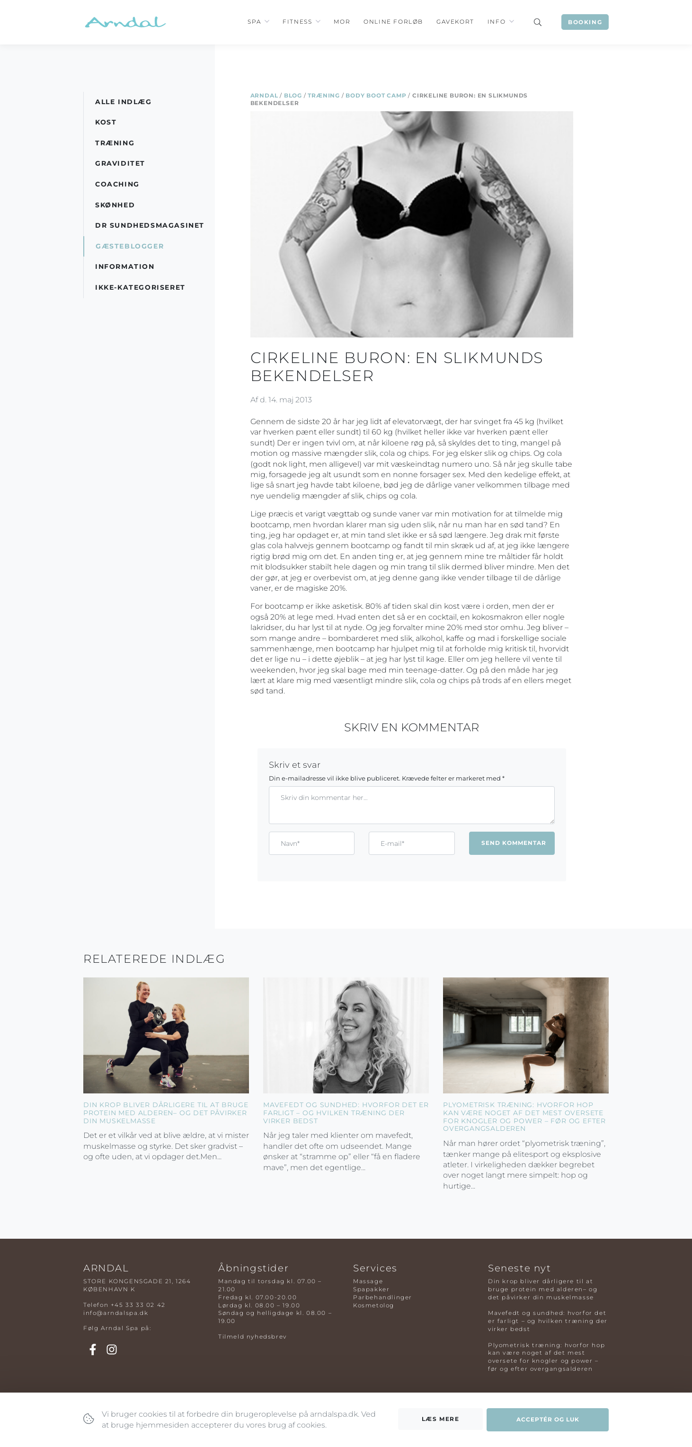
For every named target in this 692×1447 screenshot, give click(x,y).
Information (125, 266)
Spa (254, 21)
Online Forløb (393, 21)
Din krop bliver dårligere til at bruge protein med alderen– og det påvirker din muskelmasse (165, 1113)
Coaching (117, 184)
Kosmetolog (373, 1305)
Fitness (297, 21)
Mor (342, 21)
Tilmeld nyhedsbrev (252, 1336)
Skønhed (115, 205)
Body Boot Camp (376, 95)
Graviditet (120, 163)
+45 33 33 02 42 (138, 1304)
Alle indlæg (123, 102)
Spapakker (371, 1289)
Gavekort (455, 21)
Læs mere (441, 1421)
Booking (585, 22)
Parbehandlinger (382, 1297)
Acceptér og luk (547, 1422)
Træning (324, 95)
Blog (293, 95)
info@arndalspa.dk (115, 1312)
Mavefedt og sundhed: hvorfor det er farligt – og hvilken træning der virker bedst (346, 1113)
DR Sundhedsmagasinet (149, 225)
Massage (368, 1281)
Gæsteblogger (130, 246)
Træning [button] (114, 143)
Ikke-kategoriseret (140, 287)
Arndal (264, 95)
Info (497, 21)
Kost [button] (105, 122)
